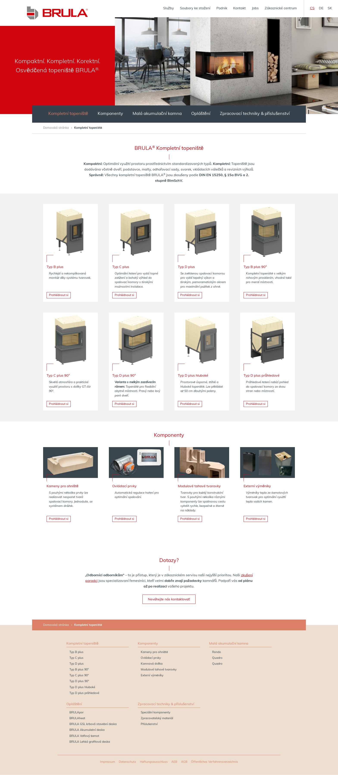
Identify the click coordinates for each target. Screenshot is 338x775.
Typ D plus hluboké (82, 687)
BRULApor (76, 712)
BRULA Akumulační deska (87, 730)
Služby (168, 8)
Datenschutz (127, 762)
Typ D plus (76, 663)
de (321, 8)
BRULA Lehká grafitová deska (89, 742)
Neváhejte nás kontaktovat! (169, 599)
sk (330, 8)
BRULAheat (77, 718)
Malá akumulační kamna (157, 113)
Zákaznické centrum (281, 8)
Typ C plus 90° (79, 675)
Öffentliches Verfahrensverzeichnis (214, 762)
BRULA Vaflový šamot (84, 736)
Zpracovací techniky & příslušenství (255, 113)
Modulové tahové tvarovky (159, 669)
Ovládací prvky (151, 658)
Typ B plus (76, 652)
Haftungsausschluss (154, 762)
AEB (174, 762)
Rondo (216, 652)
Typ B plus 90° (79, 669)
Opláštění (200, 113)
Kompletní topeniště (68, 113)
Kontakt (239, 8)
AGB (184, 762)
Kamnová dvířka (152, 663)
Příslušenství (149, 724)
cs (312, 8)
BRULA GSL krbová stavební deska (93, 724)
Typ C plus (76, 658)
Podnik (221, 8)
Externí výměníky (152, 675)
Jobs (255, 8)
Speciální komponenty (155, 712)
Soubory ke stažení (195, 8)
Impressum (107, 762)
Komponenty (110, 113)
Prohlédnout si (59, 295)
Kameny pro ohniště (154, 652)
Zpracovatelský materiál (157, 718)
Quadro (217, 658)
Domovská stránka (56, 127)
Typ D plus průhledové (84, 693)
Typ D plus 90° (79, 681)
